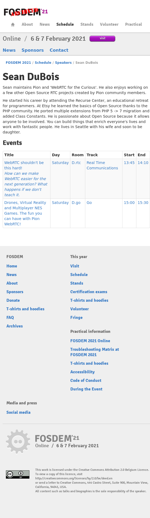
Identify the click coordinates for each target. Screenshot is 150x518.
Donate (13, 300)
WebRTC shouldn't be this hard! (25, 179)
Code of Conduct (85, 380)
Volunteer (109, 24)
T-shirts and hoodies (25, 309)
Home (13, 25)
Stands (86, 24)
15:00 (129, 202)
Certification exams (88, 292)
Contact (59, 50)
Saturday (60, 163)
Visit (74, 266)
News (45, 24)
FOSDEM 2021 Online (90, 341)
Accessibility (82, 372)
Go (89, 202)
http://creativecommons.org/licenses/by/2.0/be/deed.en (74, 478)
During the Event (86, 389)
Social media (18, 412)
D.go (76, 202)
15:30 (143, 202)
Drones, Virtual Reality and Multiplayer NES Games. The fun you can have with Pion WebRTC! (25, 213)
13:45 (129, 163)
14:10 (143, 163)
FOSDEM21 (26, 12)
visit (102, 38)
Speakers (63, 63)
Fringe (76, 317)
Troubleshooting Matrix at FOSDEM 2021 (94, 352)
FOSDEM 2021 (18, 63)
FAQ (10, 317)
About (27, 24)
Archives (14, 326)
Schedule (65, 24)
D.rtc (76, 163)
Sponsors (33, 50)
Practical (133, 24)
